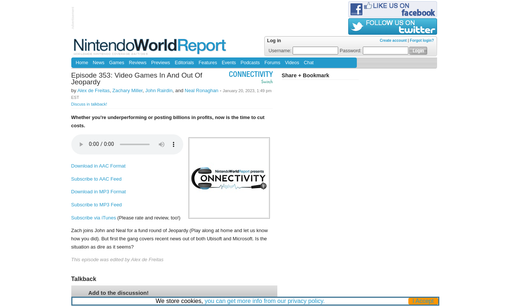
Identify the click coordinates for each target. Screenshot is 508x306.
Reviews (137, 62)
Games (116, 62)
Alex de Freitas (93, 90)
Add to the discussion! (118, 293)
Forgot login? (422, 40)
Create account (393, 40)
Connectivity (251, 75)
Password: (374, 50)
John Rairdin (158, 90)
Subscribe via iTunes (93, 218)
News (99, 62)
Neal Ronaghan (201, 90)
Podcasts (250, 62)
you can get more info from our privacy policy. (265, 301)
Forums (272, 62)
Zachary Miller (127, 90)
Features (208, 62)
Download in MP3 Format (98, 191)
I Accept (423, 301)
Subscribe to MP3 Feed (96, 204)
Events (229, 62)
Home (82, 62)
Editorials (184, 62)
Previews (160, 62)
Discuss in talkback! (89, 104)
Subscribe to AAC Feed (96, 179)
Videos (292, 62)
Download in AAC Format (98, 166)
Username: (304, 50)
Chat (309, 62)
